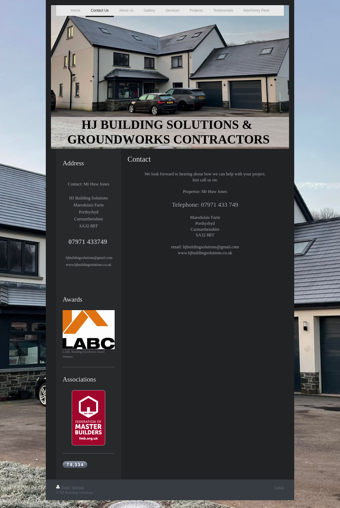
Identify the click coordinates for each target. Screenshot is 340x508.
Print (63, 487)
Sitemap (78, 487)
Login (279, 487)
